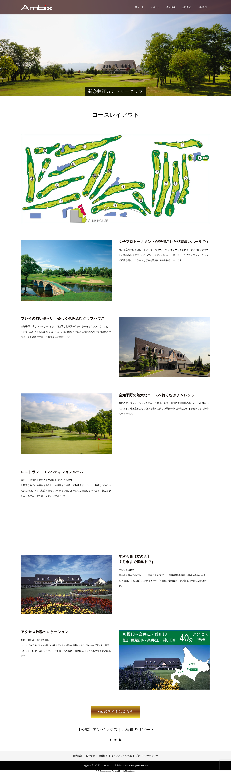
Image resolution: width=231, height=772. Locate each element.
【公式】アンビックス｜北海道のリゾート (115, 729)
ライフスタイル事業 (121, 755)
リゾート (139, 7)
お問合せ (186, 7)
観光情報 (77, 755)
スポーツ (155, 7)
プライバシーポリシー (146, 755)
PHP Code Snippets (103, 771)
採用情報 (202, 7)
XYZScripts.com (129, 771)
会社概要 (170, 7)
